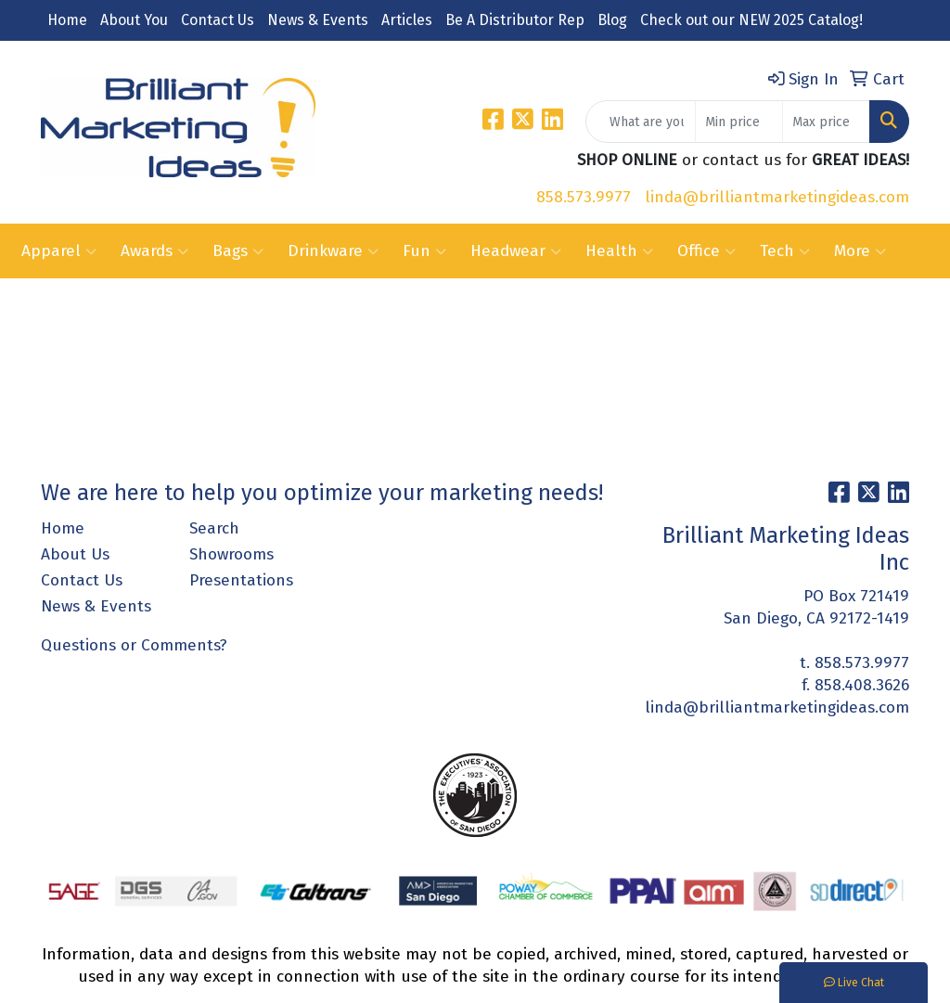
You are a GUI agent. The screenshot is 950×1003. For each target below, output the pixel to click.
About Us (75, 554)
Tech (785, 251)
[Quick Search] (640, 121)
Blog (612, 20)
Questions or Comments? (134, 645)
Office (706, 251)
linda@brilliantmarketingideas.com (777, 197)
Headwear (515, 251)
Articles (406, 20)
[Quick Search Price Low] (739, 121)
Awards (154, 251)
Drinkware (333, 251)
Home (67, 20)
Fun (424, 251)
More (860, 251)
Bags (237, 251)
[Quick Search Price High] (826, 121)
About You (134, 20)
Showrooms (231, 554)
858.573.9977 (583, 197)
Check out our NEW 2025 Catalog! (751, 20)
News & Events (317, 20)
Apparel (58, 251)
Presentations (241, 580)
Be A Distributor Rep (514, 20)
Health (619, 251)
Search (214, 528)
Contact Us (217, 20)
